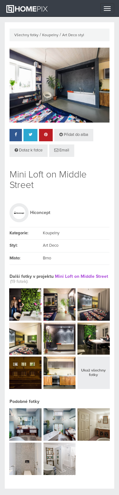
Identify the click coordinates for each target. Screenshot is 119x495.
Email (61, 150)
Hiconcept (40, 213)
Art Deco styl (73, 35)
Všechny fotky (26, 35)
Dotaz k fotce (29, 150)
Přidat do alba (73, 134)
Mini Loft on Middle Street (81, 276)
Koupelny (50, 35)
